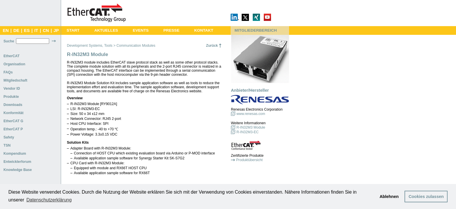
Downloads (12, 105)
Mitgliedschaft (15, 80)
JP (56, 30)
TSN (6, 145)
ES (27, 30)
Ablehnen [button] (389, 196)
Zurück (212, 46)
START (73, 30)
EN (5, 30)
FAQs (8, 72)
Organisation (14, 64)
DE (16, 30)
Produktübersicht (249, 160)
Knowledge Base (17, 170)
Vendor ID (11, 89)
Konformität (13, 113)
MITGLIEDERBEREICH (256, 30)
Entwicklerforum (17, 162)
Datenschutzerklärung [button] (49, 199)
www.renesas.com (250, 114)
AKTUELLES (106, 30)
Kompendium (14, 154)
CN (46, 30)
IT (36, 30)
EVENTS (141, 30)
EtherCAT (11, 56)
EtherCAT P (13, 129)
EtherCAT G (13, 121)
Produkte (11, 97)
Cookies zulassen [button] (426, 196)
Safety (8, 137)
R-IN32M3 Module (250, 127)
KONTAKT (203, 30)
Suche (8, 41)
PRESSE (171, 30)
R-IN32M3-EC (247, 132)
